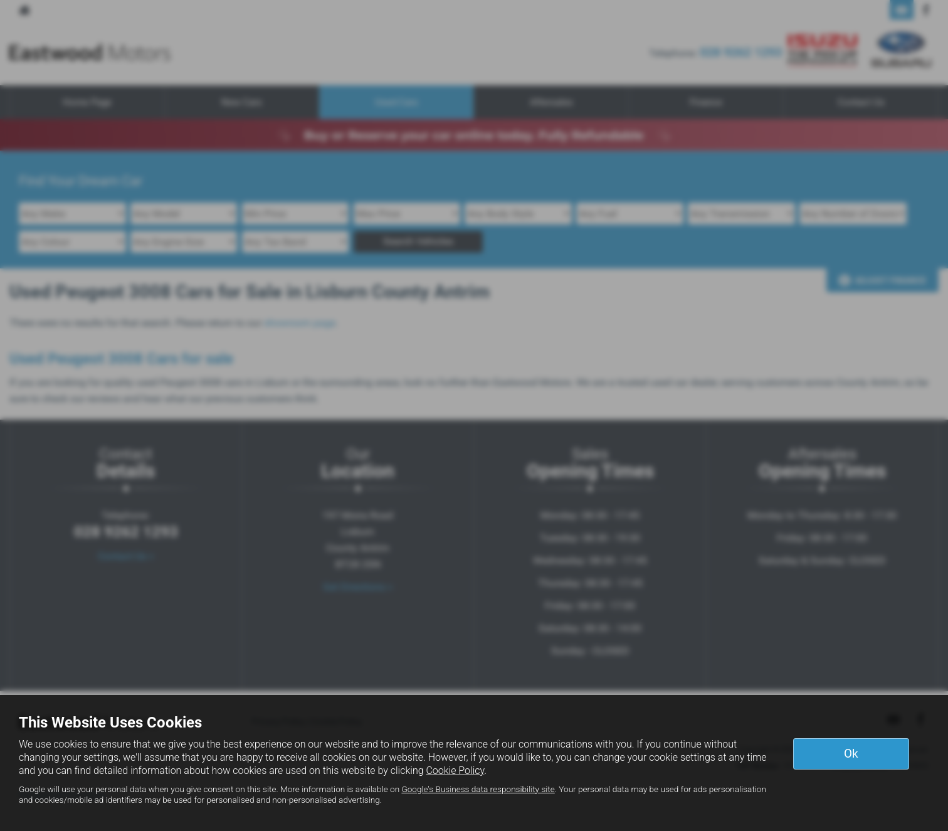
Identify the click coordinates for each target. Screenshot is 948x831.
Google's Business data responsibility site (477, 789)
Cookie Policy (455, 770)
